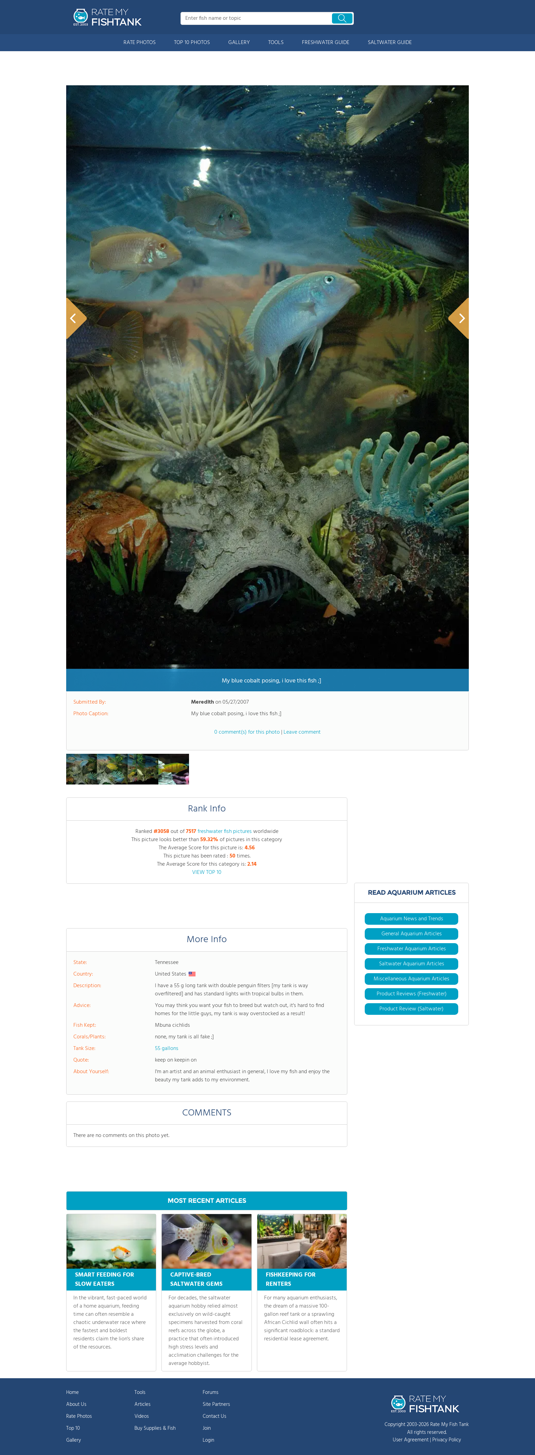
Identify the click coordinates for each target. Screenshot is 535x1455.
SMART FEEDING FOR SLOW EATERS (104, 1279)
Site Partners (216, 1404)
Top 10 (73, 1428)
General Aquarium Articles (411, 934)
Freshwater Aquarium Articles (411, 949)
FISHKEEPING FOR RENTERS (291, 1279)
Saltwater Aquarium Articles (411, 964)
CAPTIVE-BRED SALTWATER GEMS (196, 1279)
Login (208, 1440)
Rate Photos (79, 1416)
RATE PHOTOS (140, 42)
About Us (76, 1404)
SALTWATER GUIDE (390, 42)
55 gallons (166, 1048)
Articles (142, 1404)
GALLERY (239, 42)
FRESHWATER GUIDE (325, 42)
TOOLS (276, 42)
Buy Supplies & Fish (155, 1428)
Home (72, 1392)
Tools (139, 1392)
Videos (141, 1416)
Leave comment (302, 732)
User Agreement (411, 1440)
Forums (210, 1392)
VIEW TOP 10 (206, 872)
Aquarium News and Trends (411, 918)
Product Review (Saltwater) (411, 1009)
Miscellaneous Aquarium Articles (411, 979)
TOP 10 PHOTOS (192, 42)
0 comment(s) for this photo (247, 732)
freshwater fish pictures (225, 831)
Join (207, 1428)
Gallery (73, 1440)
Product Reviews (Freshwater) (412, 994)
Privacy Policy (446, 1440)
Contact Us (214, 1416)
